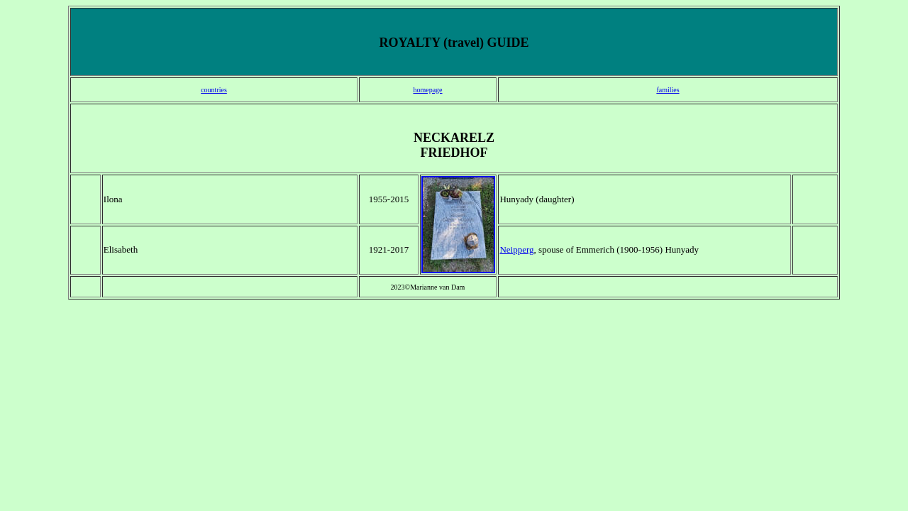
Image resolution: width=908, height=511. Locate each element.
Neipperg (516, 249)
